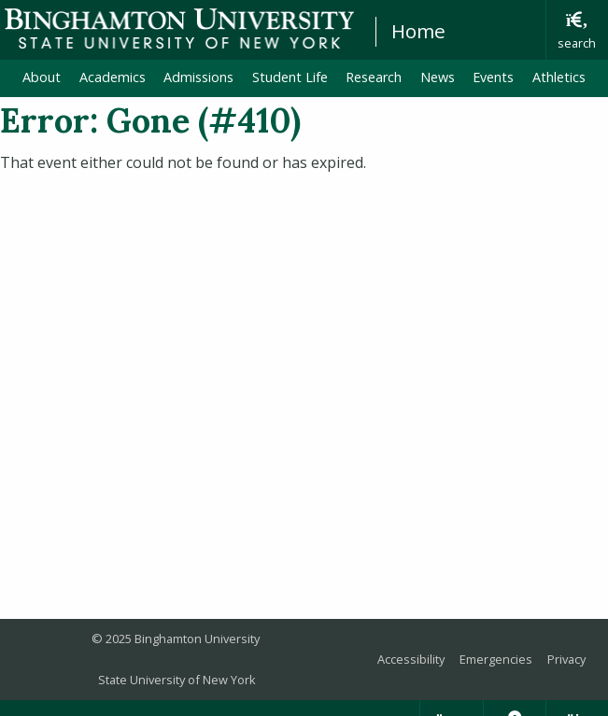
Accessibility (411, 659)
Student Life (290, 77)
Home (418, 31)
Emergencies (496, 659)
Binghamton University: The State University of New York (179, 28)
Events (493, 77)
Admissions (198, 77)
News (437, 77)
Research (374, 77)
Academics (112, 77)
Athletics (559, 77)
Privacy (566, 659)
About (41, 77)
